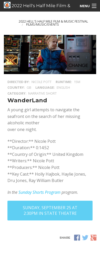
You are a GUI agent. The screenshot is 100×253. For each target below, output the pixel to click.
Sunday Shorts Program (39, 192)
